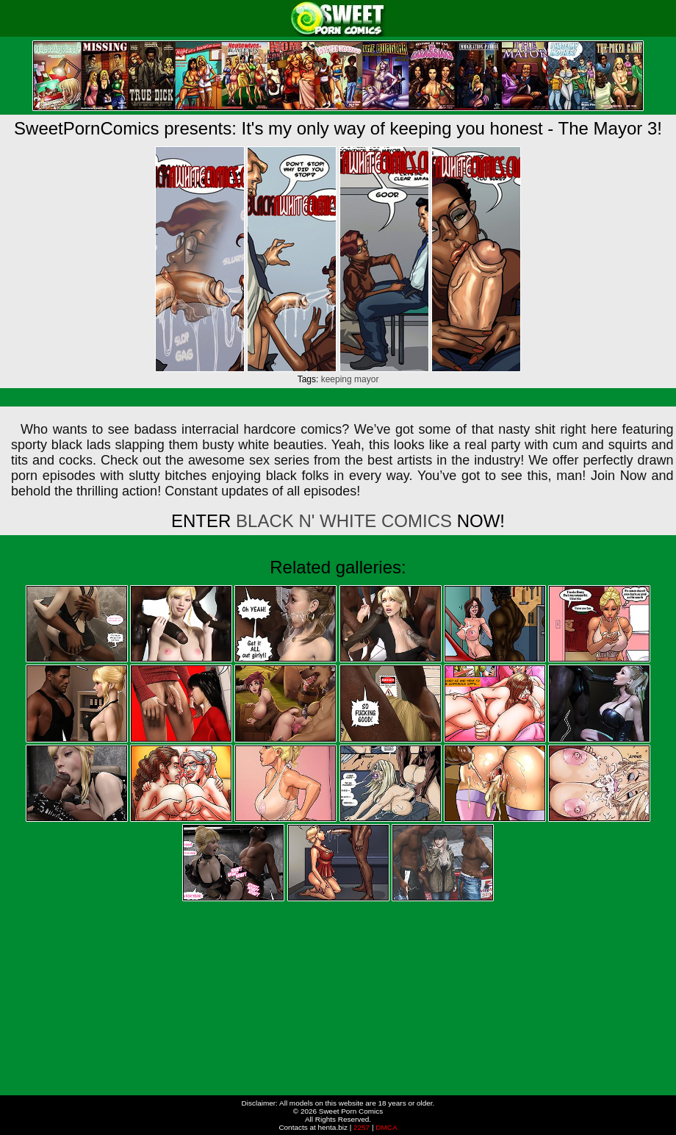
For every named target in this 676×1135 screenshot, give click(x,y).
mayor (366, 379)
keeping (336, 379)
